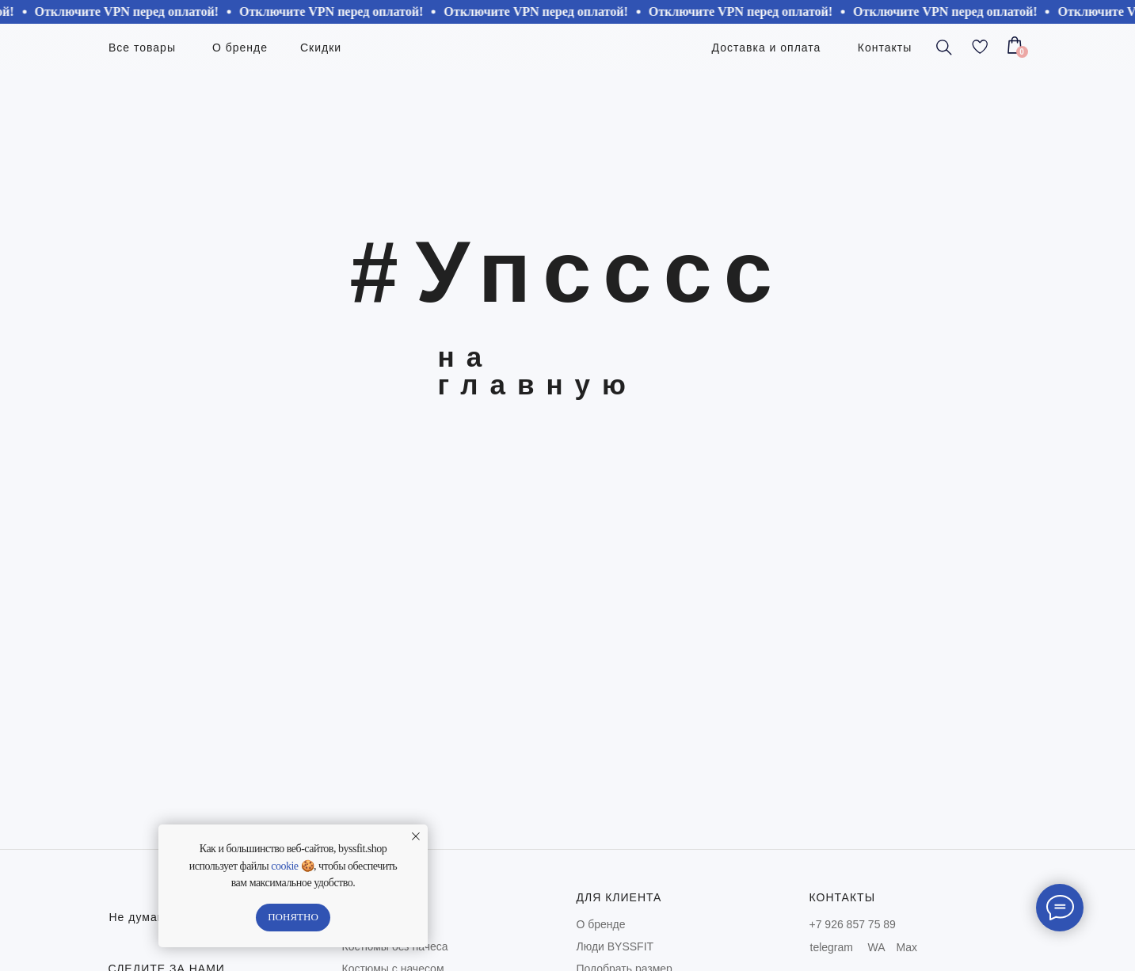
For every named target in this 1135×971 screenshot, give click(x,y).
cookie (284, 866)
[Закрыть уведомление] (416, 836)
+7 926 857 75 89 (852, 924)
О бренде (601, 924)
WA (877, 947)
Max (907, 947)
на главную (538, 370)
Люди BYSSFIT (615, 946)
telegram (831, 947)
